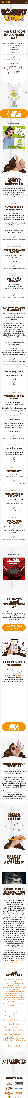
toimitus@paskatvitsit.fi (14, 1066)
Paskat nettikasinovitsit (11, 998)
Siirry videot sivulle (14, 726)
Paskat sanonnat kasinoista (14, 1008)
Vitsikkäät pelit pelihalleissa (14, 1030)
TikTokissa (7, 676)
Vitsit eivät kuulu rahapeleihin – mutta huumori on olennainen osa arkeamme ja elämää (14, 1026)
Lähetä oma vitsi (14, 627)
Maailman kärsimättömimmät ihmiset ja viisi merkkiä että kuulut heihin (14, 1040)
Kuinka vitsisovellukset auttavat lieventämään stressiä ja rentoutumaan (14, 993)
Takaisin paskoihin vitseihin (14, 113)
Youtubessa (19, 676)
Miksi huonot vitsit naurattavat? (14, 979)
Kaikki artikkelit (14, 1046)
